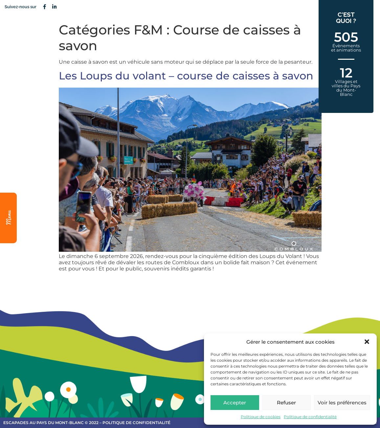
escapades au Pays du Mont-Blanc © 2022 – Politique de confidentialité (86, 422)
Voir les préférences (342, 402)
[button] (367, 341)
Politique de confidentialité (310, 416)
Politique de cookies (260, 416)
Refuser (286, 402)
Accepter (234, 402)
